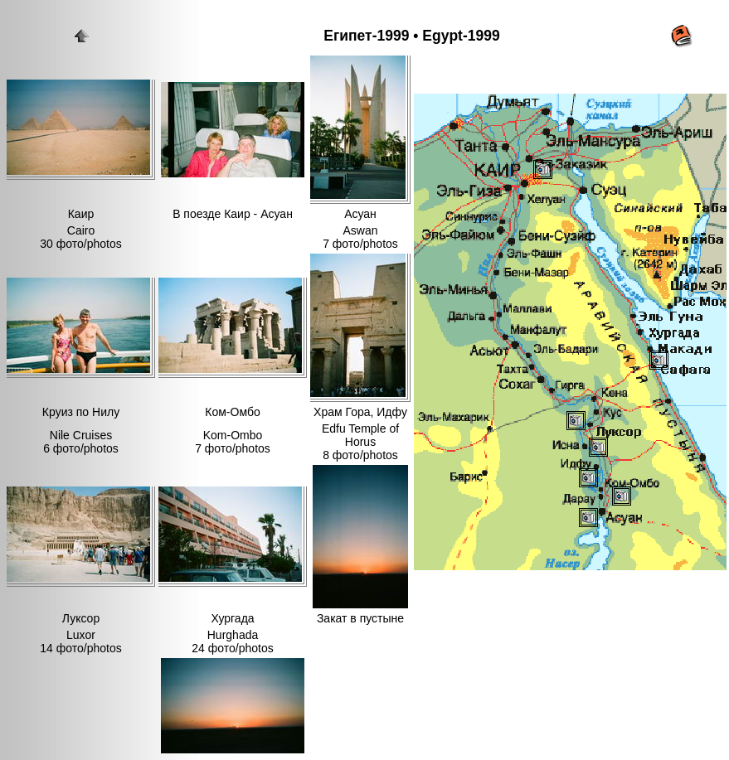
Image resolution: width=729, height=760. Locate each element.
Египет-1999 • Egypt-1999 (411, 35)
